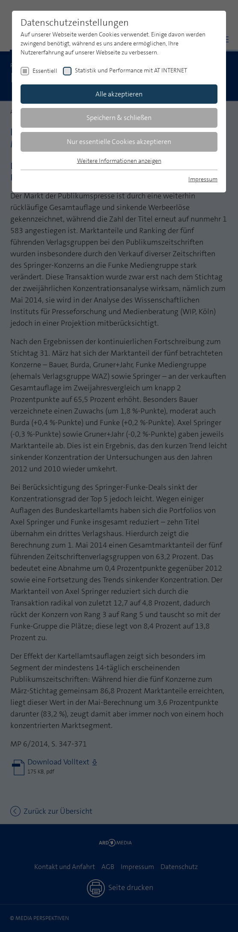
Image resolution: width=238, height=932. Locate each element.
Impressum (202, 179)
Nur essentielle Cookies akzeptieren (119, 141)
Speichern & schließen (119, 117)
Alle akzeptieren (119, 94)
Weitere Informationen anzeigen (119, 161)
